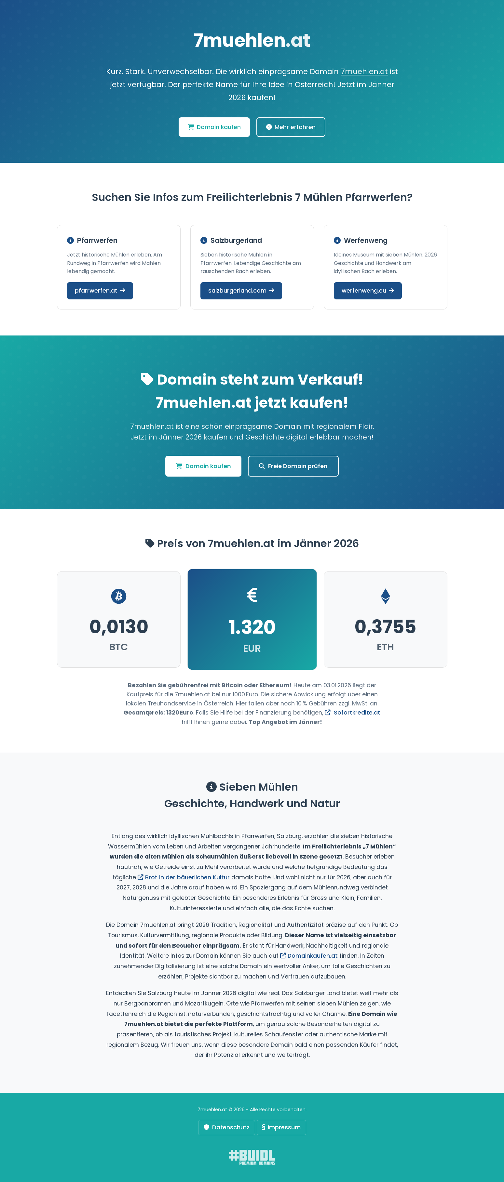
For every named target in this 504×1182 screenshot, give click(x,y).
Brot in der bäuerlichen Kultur (184, 877)
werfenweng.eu (368, 290)
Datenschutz (227, 1127)
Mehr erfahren (291, 127)
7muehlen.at (364, 71)
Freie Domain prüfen (293, 466)
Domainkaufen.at (309, 956)
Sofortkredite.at (352, 712)
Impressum (281, 1127)
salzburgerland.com (241, 290)
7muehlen (252, 40)
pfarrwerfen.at (100, 290)
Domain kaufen (214, 127)
